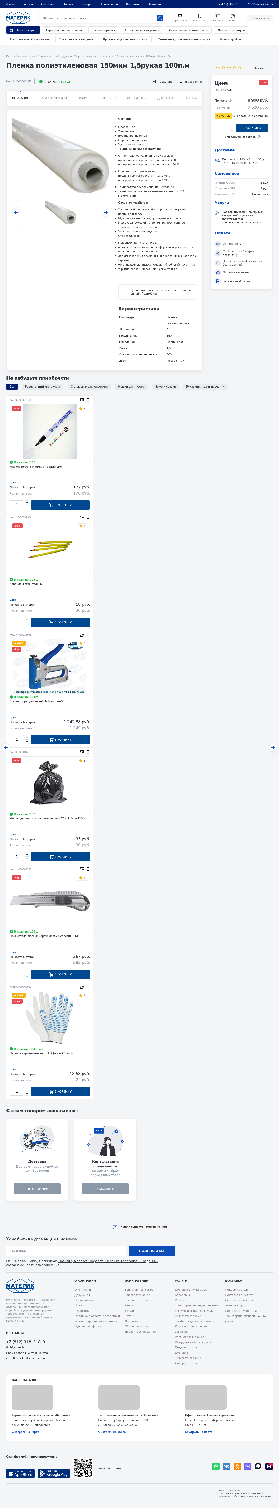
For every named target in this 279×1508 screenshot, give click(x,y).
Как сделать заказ (137, 1295)
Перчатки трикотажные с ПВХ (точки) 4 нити (41, 1053)
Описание (20, 98)
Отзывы (109, 98)
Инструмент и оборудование (29, 39)
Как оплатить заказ (138, 1300)
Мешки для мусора (131, 387)
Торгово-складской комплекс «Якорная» (41, 1415)
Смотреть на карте (25, 1432)
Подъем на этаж (186, 1347)
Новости (80, 1305)
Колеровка (182, 1295)
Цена (13, 482)
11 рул (65, 82)
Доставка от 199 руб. (239, 1295)
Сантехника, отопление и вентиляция (184, 39)
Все (12, 387)
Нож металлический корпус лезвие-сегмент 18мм (44, 936)
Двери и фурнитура (231, 30)
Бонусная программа (139, 1290)
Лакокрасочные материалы (188, 30)
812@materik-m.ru (18, 1347)
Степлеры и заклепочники (89, 387)
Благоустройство (231, 39)
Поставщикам (84, 1300)
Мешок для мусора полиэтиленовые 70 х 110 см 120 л (47, 819)
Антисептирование (188, 1358)
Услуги (28, 4)
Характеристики (53, 98)
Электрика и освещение (76, 39)
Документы (136, 98)
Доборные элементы (189, 1363)
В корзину (252, 128)
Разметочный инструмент (42, 387)
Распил (180, 1300)
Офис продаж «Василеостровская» (210, 1415)
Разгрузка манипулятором (193, 1342)
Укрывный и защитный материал (94, 56)
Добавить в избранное (140, 1332)
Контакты (133, 4)
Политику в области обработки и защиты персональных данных (108, 1261)
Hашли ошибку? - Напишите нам (139, 1227)
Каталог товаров (27, 56)
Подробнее (149, 294)
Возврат (87, 4)
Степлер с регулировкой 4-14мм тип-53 (37, 701)
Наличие (85, 98)
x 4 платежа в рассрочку (251, 116)
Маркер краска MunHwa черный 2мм (36, 467)
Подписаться (152, 1251)
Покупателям (136, 1281)
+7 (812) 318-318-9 (230, 4)
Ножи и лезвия (165, 387)
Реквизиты (81, 1311)
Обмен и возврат (136, 1326)
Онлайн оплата (260, 18)
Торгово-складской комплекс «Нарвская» (128, 1415)
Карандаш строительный (27, 584)
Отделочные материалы (142, 30)
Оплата (68, 4)
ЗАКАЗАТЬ (105, 1189)
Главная (10, 56)
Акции (10, 4)
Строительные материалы (64, 30)
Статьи (129, 1316)
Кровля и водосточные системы (125, 39)
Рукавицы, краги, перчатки (205, 387)
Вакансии (154, 4)
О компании (109, 4)
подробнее (37, 1189)
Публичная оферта (87, 1326)
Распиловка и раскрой (190, 1337)
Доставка (47, 4)
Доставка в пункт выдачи (192, 1290)
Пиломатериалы (103, 30)
